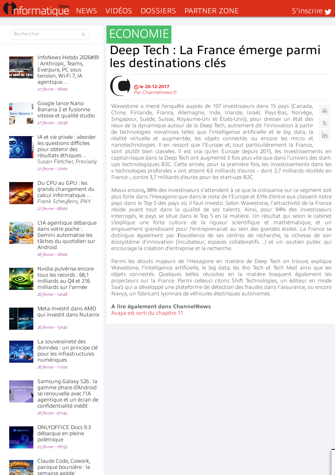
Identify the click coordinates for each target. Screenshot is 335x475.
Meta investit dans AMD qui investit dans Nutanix (68, 312)
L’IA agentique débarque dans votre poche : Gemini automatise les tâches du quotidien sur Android (67, 235)
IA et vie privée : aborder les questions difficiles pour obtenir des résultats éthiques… (67, 149)
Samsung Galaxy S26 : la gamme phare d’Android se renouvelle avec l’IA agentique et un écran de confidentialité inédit (67, 393)
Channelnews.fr (160, 92)
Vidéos (118, 10)
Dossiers (158, 10)
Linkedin (325, 135)
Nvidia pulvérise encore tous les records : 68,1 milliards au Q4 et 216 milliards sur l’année (65, 278)
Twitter (325, 122)
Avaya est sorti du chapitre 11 (147, 313)
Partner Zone (211, 10)
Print (325, 110)
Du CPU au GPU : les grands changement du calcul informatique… (66, 192)
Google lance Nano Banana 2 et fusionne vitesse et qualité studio (66, 109)
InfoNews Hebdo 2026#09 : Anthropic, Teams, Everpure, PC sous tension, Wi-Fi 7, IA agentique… (68, 69)
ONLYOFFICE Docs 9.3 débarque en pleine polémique (64, 433)
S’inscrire (307, 10)
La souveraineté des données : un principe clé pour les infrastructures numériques (67, 351)
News (86, 10)
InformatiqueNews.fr (36, 9)
